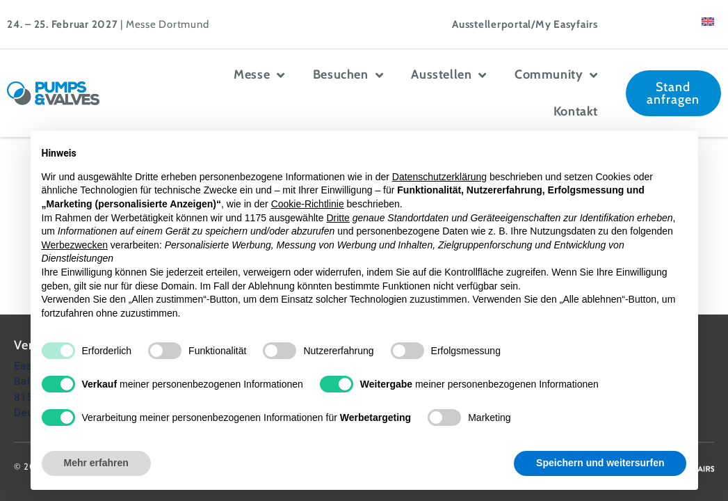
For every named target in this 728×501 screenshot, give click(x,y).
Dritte (337, 217)
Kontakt (575, 111)
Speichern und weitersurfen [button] (600, 462)
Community (556, 75)
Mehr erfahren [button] (96, 462)
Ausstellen (449, 75)
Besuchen (348, 75)
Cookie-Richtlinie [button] (307, 203)
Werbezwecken (75, 244)
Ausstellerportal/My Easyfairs (525, 24)
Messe (259, 75)
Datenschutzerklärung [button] (439, 176)
